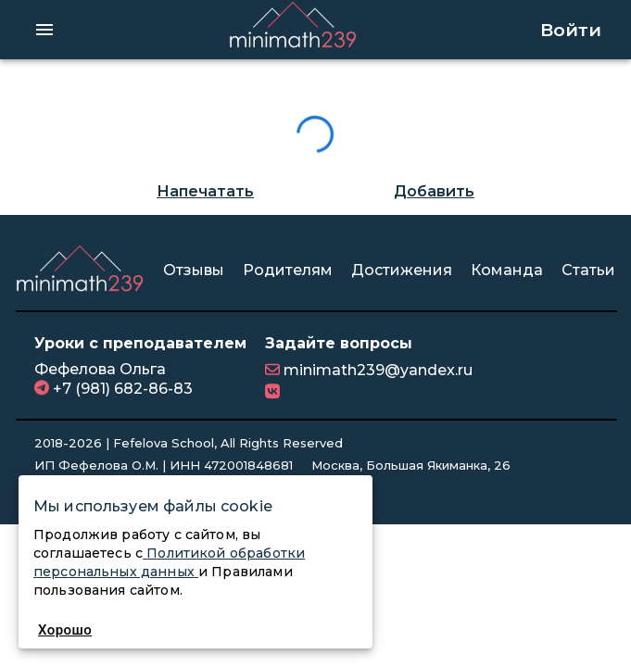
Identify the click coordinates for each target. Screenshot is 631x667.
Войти (570, 30)
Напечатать (205, 191)
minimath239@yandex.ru (376, 370)
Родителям (288, 270)
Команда (507, 270)
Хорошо (64, 630)
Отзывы (193, 270)
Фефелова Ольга (100, 369)
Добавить (434, 191)
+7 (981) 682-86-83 (121, 388)
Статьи (588, 270)
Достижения (401, 270)
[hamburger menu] (44, 29)
